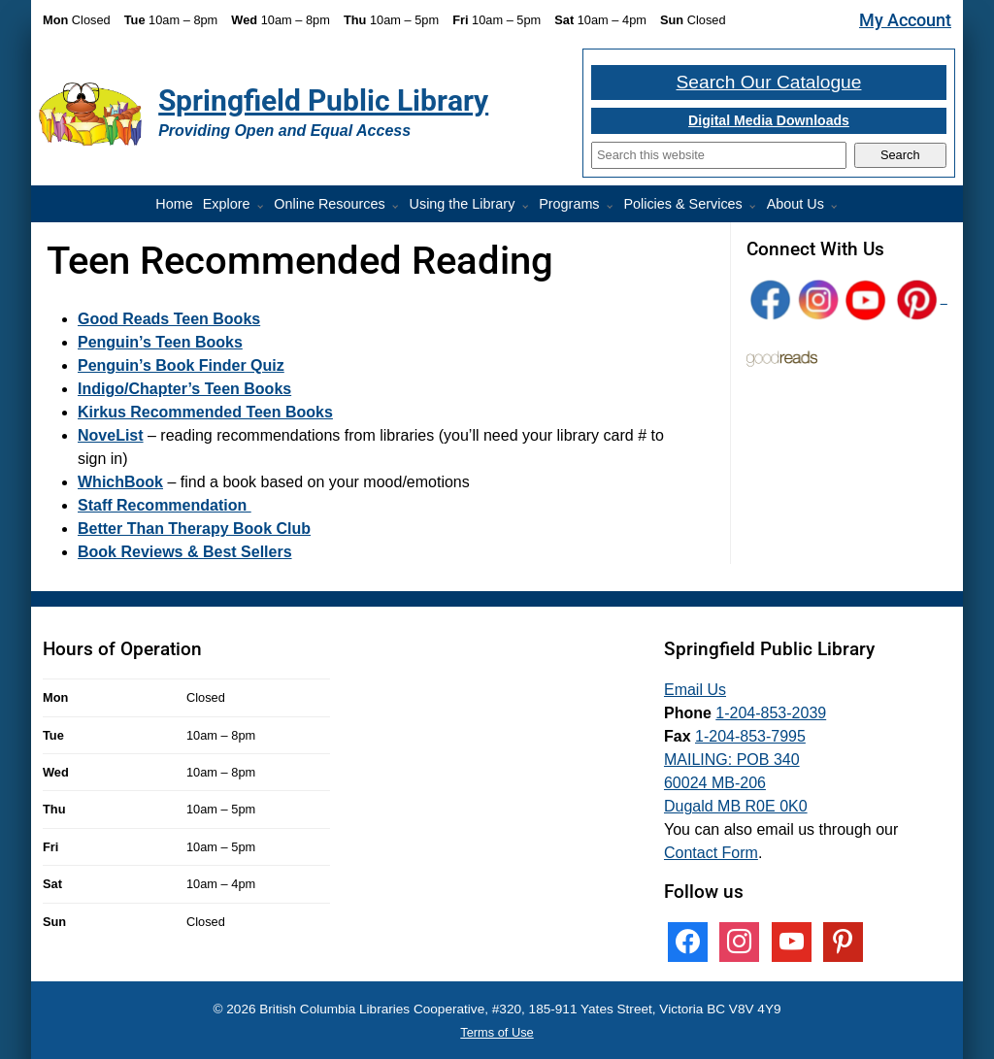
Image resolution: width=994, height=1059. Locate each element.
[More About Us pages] (838, 206)
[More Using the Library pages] (529, 206)
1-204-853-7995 (750, 736)
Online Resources (329, 204)
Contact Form (711, 852)
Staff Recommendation (164, 505)
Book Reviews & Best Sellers (185, 552)
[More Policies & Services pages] (756, 206)
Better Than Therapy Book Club (194, 528)
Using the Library (462, 204)
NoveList (111, 435)
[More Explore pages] (264, 206)
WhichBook (120, 482)
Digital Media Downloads (768, 120)
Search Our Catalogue (769, 82)
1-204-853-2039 (770, 713)
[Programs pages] (613, 206)
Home (173, 204)
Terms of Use (496, 1032)
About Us (795, 204)
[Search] (718, 155)
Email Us (695, 689)
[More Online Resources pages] (399, 206)
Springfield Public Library (323, 100)
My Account (905, 20)
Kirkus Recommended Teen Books (205, 412)
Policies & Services (682, 204)
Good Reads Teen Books (169, 319)
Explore (226, 204)
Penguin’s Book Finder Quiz (181, 365)
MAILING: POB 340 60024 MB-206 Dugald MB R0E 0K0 (736, 782)
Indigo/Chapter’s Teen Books (184, 389)
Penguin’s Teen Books (160, 342)
